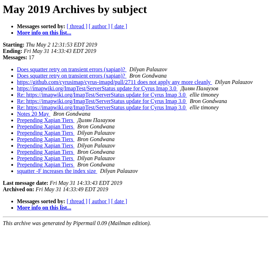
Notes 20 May (33, 114)
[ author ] (99, 26)
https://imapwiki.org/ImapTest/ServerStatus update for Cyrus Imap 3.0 (97, 88)
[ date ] (119, 26)
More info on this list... (44, 33)
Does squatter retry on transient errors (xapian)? (72, 69)
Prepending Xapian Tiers (45, 120)
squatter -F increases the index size (57, 171)
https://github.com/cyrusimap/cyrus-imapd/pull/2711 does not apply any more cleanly (114, 82)
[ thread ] (77, 26)
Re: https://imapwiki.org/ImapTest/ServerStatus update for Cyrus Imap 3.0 (102, 95)
